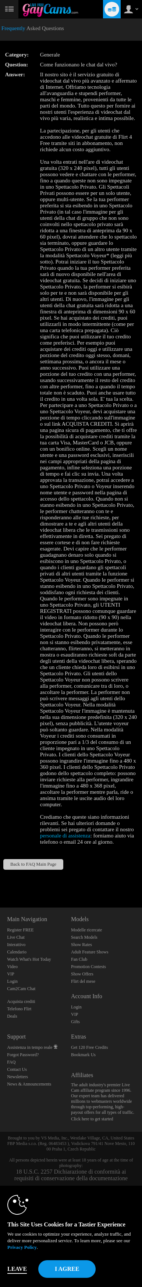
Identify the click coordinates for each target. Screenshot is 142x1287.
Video (12, 966)
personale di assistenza (65, 836)
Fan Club (79, 959)
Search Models (84, 937)
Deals (12, 1016)
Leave (17, 1269)
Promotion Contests (88, 966)
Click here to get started (92, 1118)
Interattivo (16, 944)
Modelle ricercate (86, 929)
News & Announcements (29, 1084)
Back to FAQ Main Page (33, 864)
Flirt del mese (83, 981)
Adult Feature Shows (89, 952)
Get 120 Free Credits (89, 1047)
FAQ (11, 1062)
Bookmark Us (83, 1054)
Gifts (75, 1021)
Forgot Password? (23, 1054)
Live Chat (16, 937)
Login (12, 981)
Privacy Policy (22, 1247)
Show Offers (82, 974)
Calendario (16, 952)
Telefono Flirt (19, 1008)
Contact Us (17, 1069)
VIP (10, 974)
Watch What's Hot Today (29, 959)
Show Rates (81, 944)
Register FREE (20, 929)
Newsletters (17, 1076)
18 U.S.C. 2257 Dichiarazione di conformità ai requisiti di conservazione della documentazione (71, 1174)
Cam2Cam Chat (21, 988)
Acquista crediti (21, 1001)
